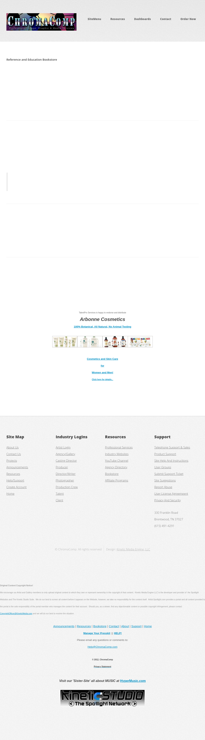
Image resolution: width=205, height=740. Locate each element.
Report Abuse (163, 487)
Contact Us (13, 454)
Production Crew (67, 487)
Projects (11, 460)
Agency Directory (116, 467)
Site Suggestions (165, 480)
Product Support (165, 454)
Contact (165, 19)
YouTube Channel (116, 460)
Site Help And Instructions (171, 460)
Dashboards (142, 19)
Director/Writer (65, 474)
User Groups (162, 467)
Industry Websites (117, 454)
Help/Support (15, 480)
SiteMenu (94, 19)
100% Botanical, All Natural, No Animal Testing (102, 326)
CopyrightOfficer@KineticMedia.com (16, 613)
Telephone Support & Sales (172, 447)
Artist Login (63, 447)
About (125, 626)
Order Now (188, 19)
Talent (60, 494)
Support (136, 626)
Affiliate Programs (116, 480)
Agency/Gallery (65, 454)
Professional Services (119, 447)
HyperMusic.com (133, 681)
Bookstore (112, 474)
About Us (12, 447)
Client (59, 500)
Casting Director (66, 460)
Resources (118, 19)
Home (10, 494)
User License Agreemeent (171, 494)
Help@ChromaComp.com (102, 646)
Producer (62, 467)
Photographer (65, 480)
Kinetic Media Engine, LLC (133, 549)
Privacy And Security (167, 500)
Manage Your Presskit (96, 633)
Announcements (17, 467)
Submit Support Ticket (168, 474)
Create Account (16, 487)
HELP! (118, 633)
